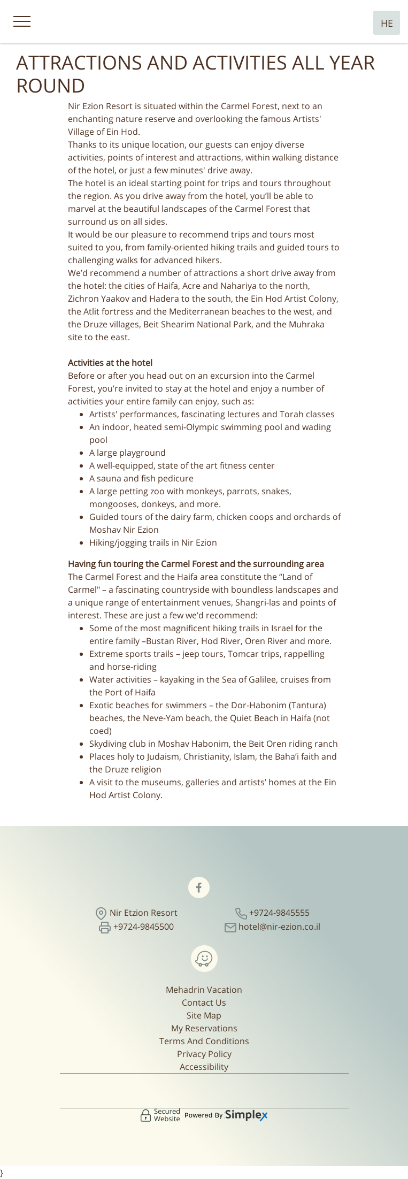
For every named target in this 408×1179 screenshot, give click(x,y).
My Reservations (204, 1028)
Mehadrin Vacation (204, 990)
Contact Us (204, 1002)
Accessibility (204, 1067)
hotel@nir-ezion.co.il (279, 926)
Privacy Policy (204, 1054)
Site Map (204, 1015)
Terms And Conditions (204, 1041)
